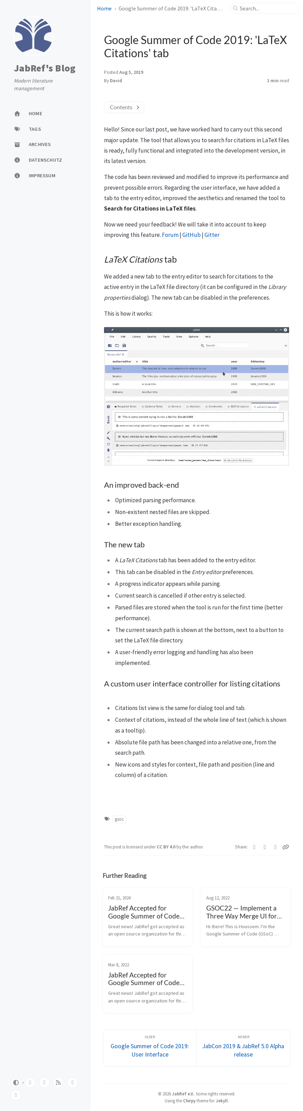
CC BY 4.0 (166, 847)
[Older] (150, 1048)
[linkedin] (16, 1095)
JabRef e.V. (183, 1093)
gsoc (119, 819)
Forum (170, 235)
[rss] (58, 1082)
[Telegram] (276, 847)
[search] (267, 8)
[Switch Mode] (16, 1082)
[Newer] (244, 1048)
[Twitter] (255, 847)
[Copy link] (285, 847)
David (116, 81)
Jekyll (222, 1100)
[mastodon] (72, 1082)
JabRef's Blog (45, 68)
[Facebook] (265, 847)
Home (104, 8)
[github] (30, 1082)
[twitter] (44, 1082)
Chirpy (189, 1100)
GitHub (191, 235)
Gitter (212, 235)
